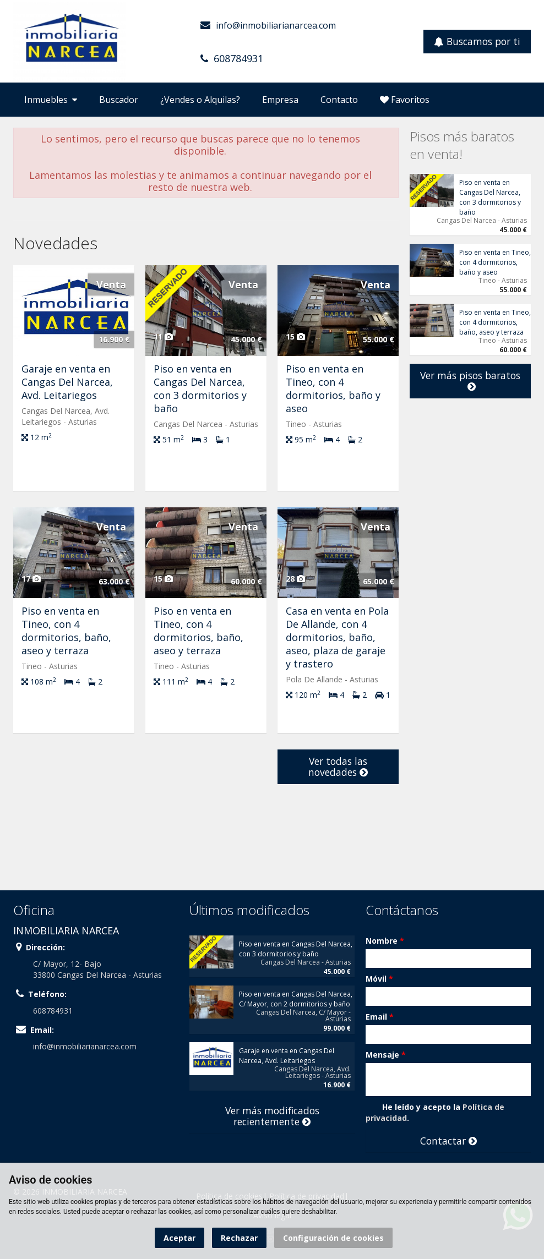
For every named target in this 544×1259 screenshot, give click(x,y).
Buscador (118, 100)
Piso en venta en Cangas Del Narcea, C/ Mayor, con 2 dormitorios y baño (295, 999)
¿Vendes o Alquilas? (200, 100)
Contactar (448, 1140)
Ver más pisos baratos (470, 381)
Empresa (280, 100)
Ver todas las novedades (338, 766)
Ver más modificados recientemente (272, 1116)
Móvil (379, 978)
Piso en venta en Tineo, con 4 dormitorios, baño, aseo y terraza (66, 630)
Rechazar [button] (239, 1238)
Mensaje (386, 1054)
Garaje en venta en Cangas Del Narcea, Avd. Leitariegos (67, 382)
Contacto (339, 100)
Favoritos (404, 100)
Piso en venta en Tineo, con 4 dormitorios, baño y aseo (333, 388)
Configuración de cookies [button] (333, 1238)
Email (380, 1016)
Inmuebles (50, 100)
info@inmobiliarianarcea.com (276, 25)
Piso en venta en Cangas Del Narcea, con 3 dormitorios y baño (200, 388)
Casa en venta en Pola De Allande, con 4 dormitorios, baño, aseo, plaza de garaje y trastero (337, 637)
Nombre (385, 940)
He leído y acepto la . (435, 1112)
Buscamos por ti (477, 41)
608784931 (238, 58)
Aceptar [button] (179, 1238)
